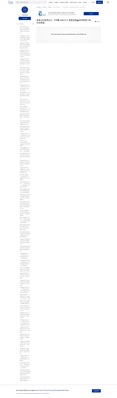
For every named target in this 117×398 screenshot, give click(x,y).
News (79, 2)
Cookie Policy (64, 390)
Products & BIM (64, 2)
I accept (96, 391)
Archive (85, 2)
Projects (51, 2)
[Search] (33, 2)
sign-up (47, 393)
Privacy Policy (52, 390)
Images (56, 2)
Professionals (73, 2)
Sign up (99, 2)
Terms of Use (43, 390)
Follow (24, 18)
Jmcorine (25, 15)
